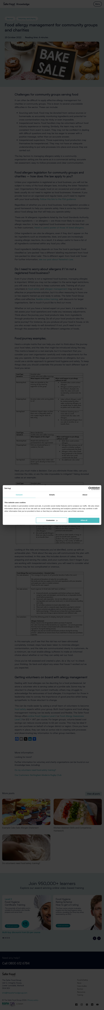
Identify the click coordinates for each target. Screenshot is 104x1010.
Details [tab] (52, 495)
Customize (51, 520)
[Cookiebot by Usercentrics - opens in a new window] (90, 488)
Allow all (84, 520)
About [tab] (84, 495)
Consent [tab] (19, 495)
